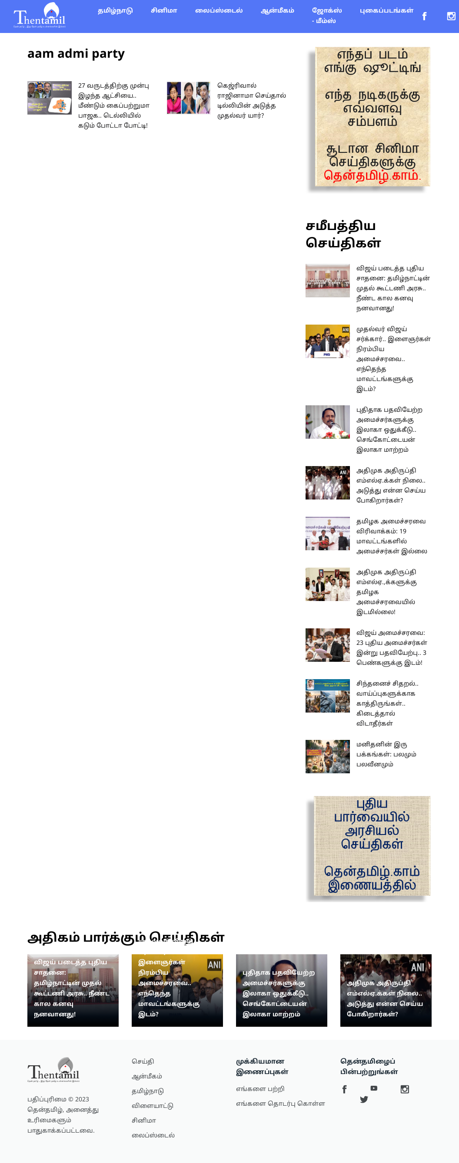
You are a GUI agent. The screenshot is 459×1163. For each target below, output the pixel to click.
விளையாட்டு (152, 1106)
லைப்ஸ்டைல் (219, 11)
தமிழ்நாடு (115, 11)
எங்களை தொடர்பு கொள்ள (280, 1104)
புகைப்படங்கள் (386, 11)
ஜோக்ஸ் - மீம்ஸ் (327, 16)
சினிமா (164, 11)
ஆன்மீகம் (277, 11)
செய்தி (143, 1062)
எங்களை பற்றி (260, 1089)
